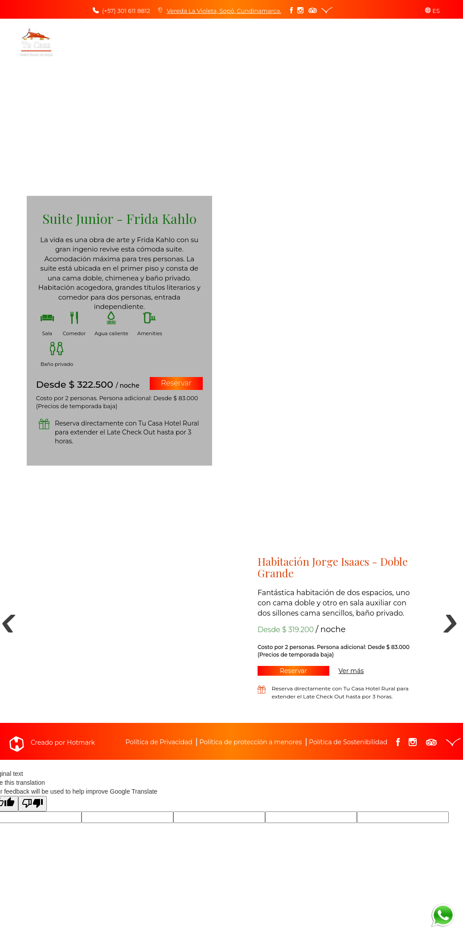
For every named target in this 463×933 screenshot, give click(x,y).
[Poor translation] (32, 803)
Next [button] (441, 619)
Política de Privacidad (158, 742)
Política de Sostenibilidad (348, 742)
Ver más (351, 671)
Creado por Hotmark (63, 742)
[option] (231, 619)
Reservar (176, 383)
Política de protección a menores (250, 742)
